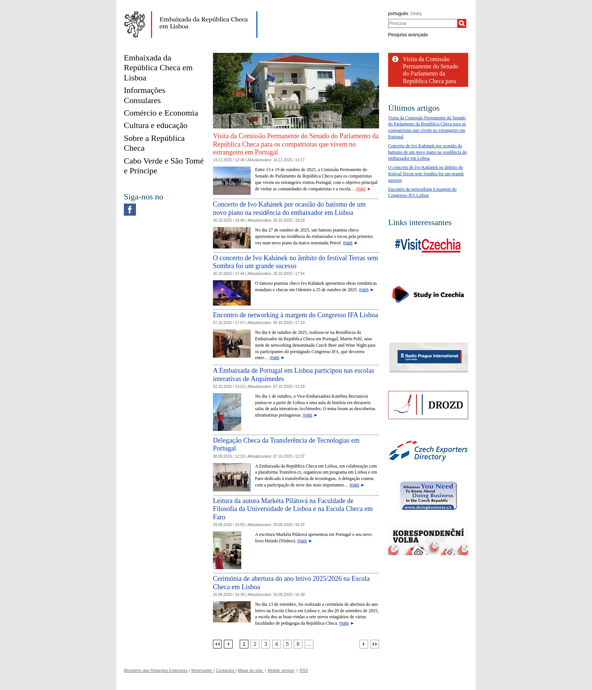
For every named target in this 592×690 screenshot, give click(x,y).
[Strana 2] (255, 644)
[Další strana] (363, 644)
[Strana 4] (276, 644)
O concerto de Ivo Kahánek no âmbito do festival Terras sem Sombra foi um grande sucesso (295, 262)
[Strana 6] (298, 644)
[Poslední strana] (374, 644)
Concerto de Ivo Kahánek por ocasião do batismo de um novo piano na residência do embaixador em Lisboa (289, 208)
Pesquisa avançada (408, 34)
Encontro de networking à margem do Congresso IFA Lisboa (295, 315)
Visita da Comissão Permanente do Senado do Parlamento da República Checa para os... (430, 73)
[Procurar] (461, 23)
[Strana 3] (265, 644)
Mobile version (281, 670)
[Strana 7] (309, 644)
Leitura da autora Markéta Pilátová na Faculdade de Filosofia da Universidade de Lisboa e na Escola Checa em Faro (293, 509)
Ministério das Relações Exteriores (156, 670)
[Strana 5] (287, 644)
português (398, 13)
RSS (304, 670)
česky (416, 13)
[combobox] (422, 23)
